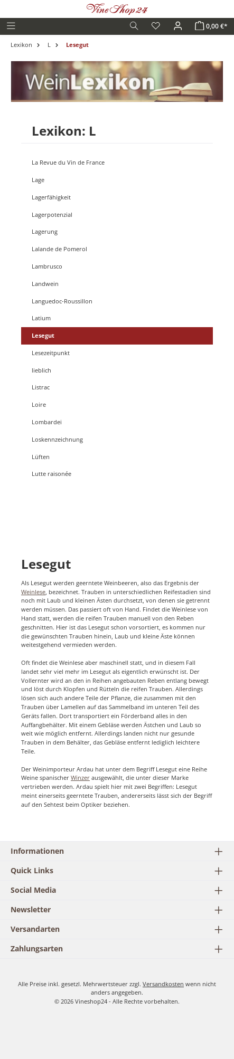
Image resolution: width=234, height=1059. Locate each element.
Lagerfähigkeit (51, 197)
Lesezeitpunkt (51, 353)
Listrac (41, 387)
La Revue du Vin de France (68, 162)
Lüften (41, 457)
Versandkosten (163, 984)
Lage (38, 180)
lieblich (41, 370)
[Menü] (11, 26)
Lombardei (47, 422)
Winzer (80, 777)
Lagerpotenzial (52, 214)
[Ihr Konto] (178, 26)
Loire (39, 404)
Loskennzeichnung (57, 439)
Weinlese (33, 592)
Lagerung (45, 231)
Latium (41, 318)
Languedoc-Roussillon (62, 301)
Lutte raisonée (51, 474)
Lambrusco (47, 266)
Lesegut (43, 335)
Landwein (45, 284)
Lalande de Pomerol (59, 249)
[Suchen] (134, 26)
